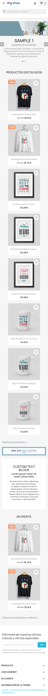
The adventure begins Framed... (24, 249)
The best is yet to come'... (24, 204)
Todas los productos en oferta (20, 617)
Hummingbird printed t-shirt (24, 114)
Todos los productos (15, 442)
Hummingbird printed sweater (24, 159)
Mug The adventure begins (24, 383)
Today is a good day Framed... (24, 294)
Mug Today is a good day (24, 428)
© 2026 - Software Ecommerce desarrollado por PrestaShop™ (24, 691)
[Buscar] (24, 11)
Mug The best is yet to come (24, 338)
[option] (24, 42)
